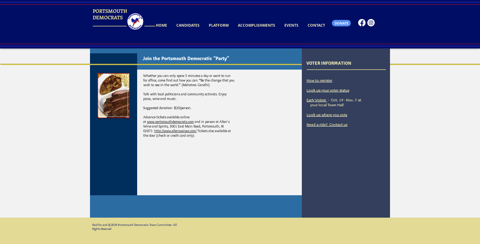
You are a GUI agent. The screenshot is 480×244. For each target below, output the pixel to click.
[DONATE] (341, 23)
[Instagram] (371, 22)
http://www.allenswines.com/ (175, 130)
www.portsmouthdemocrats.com (170, 121)
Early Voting (316, 99)
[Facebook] (362, 22)
